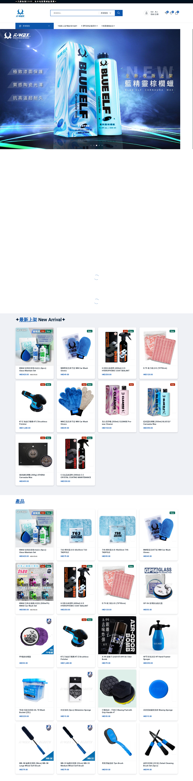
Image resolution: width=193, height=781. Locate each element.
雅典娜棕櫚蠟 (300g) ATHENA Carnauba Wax (32, 478)
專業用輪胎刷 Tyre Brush (112, 771)
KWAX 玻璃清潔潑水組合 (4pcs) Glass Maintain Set (32, 369)
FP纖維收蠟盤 (25, 662)
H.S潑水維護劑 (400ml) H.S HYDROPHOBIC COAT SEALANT (115, 369)
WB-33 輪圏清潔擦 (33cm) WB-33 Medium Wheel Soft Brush (75, 772)
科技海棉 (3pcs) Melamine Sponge (76, 717)
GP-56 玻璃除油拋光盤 (153, 608)
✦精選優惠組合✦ (108, 26)
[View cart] (176, 13)
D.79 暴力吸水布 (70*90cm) (155, 368)
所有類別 (24, 26)
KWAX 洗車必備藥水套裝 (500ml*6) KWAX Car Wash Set (34, 609)
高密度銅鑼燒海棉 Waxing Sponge (158, 717)
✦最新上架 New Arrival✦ (67, 26)
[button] (91, 145)
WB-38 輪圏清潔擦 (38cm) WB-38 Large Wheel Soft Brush (33, 772)
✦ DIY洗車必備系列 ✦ (89, 26)
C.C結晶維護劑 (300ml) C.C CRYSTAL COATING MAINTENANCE (76, 478)
